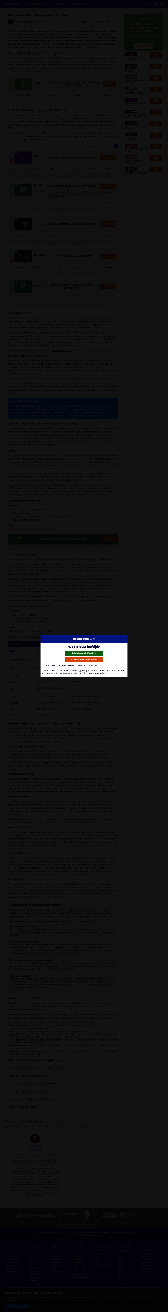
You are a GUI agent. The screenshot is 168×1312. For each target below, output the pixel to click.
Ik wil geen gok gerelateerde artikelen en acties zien (69, 665)
